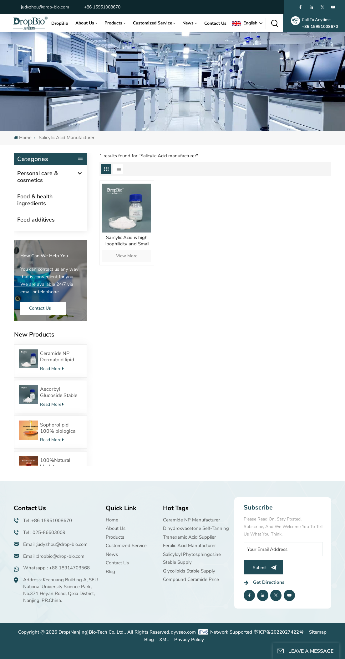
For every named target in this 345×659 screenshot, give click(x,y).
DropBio (59, 23)
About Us (84, 23)
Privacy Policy (189, 639)
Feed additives (36, 219)
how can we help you (44, 256)
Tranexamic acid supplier (189, 537)
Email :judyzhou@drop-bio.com (55, 544)
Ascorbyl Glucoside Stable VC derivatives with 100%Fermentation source (61, 392)
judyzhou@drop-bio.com (45, 7)
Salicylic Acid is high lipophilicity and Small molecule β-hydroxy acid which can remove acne (127, 241)
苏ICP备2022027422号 (279, 632)
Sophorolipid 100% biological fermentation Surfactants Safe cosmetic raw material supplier (58, 428)
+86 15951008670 (102, 7)
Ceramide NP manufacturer (191, 520)
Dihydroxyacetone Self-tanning (196, 528)
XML (164, 639)
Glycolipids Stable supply (189, 571)
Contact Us (215, 23)
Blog (110, 571)
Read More (52, 369)
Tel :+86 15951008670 (47, 520)
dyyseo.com (183, 632)
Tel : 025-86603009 (44, 532)
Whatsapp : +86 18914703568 (56, 568)
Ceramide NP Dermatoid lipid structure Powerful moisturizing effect (61, 356)
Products (113, 23)
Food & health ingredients (35, 200)
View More (126, 256)
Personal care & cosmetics (37, 177)
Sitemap (318, 632)
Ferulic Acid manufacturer (189, 545)
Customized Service (152, 23)
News (188, 23)
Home (23, 137)
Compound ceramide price (191, 579)
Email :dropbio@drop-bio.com (53, 556)
